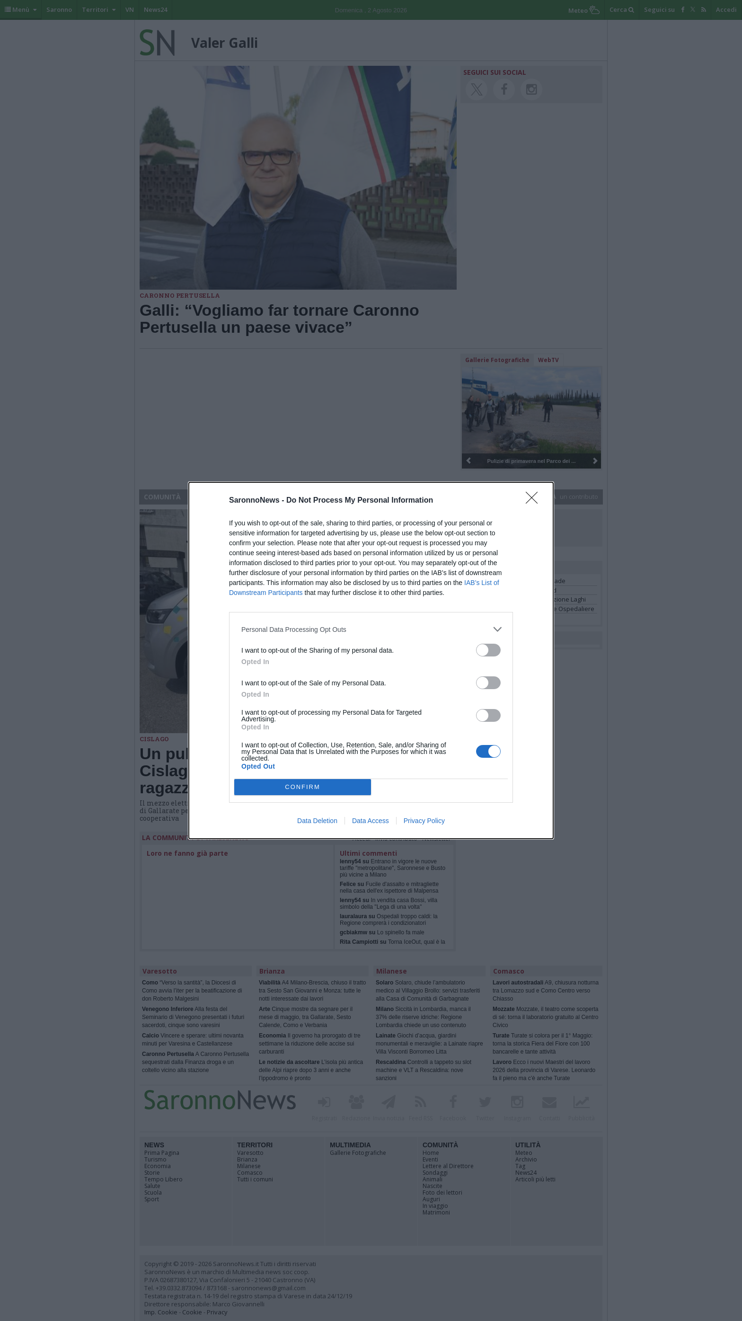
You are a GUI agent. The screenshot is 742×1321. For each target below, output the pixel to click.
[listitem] (371, 629)
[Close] (535, 501)
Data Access (370, 821)
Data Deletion (317, 821)
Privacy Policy (424, 821)
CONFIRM (302, 787)
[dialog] (371, 660)
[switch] (488, 650)
